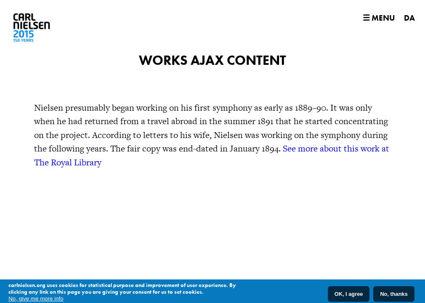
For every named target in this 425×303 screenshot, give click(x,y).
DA (409, 18)
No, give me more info (35, 300)
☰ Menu (379, 18)
